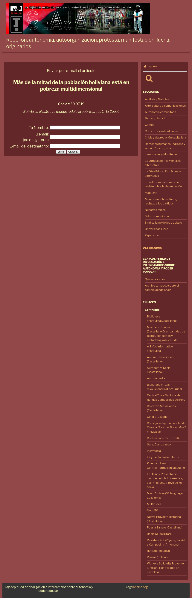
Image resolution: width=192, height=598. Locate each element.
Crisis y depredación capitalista (165, 137)
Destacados (152, 247)
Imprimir (150, 66)
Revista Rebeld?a (158, 550)
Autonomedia (156, 378)
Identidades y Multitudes (161, 154)
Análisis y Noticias (157, 99)
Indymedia (154, 451)
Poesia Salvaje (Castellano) (164, 527)
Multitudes (154, 504)
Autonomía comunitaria (160, 112)
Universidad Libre (156, 229)
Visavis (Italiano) (157, 557)
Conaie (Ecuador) (158, 416)
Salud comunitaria (157, 216)
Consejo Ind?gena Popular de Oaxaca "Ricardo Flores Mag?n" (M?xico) (166, 427)
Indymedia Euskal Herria (163, 457)
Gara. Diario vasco (159, 444)
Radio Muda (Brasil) (160, 534)
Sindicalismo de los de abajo (163, 222)
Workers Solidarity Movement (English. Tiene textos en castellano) (166, 568)
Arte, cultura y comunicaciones (165, 105)
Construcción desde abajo (162, 131)
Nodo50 (152, 510)
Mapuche (151, 193)
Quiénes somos (155, 279)
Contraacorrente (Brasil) (163, 438)
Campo (149, 124)
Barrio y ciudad (155, 118)
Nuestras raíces (155, 210)
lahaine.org (140, 587)
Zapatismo (152, 235)
